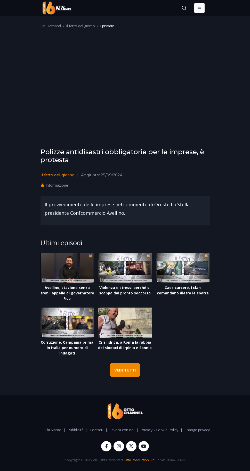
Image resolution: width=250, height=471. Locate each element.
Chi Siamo (53, 429)
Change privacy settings (204, 429)
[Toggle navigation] (199, 8)
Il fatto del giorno (80, 25)
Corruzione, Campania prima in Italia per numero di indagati (67, 348)
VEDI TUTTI (125, 370)
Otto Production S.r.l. (140, 460)
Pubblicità (76, 429)
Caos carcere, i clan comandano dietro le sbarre (183, 290)
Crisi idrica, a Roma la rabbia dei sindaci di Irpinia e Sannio (125, 345)
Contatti (96, 429)
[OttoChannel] (57, 8)
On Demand (51, 25)
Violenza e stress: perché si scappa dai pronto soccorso (125, 290)
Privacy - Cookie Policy (159, 429)
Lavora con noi (121, 429)
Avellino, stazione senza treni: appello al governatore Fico (67, 293)
